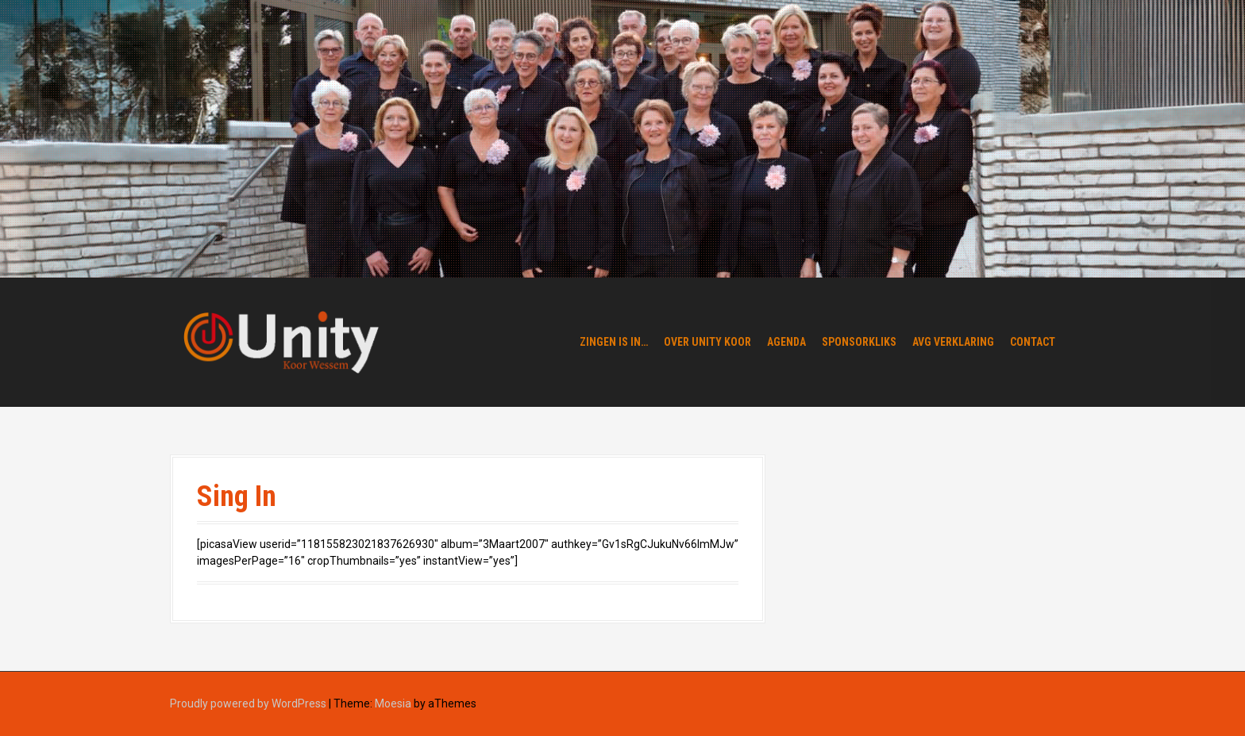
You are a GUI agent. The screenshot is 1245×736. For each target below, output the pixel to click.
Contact (1032, 341)
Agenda (786, 341)
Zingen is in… (614, 341)
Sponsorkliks (859, 341)
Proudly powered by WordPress (248, 703)
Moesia (393, 703)
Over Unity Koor (707, 341)
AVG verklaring (953, 341)
